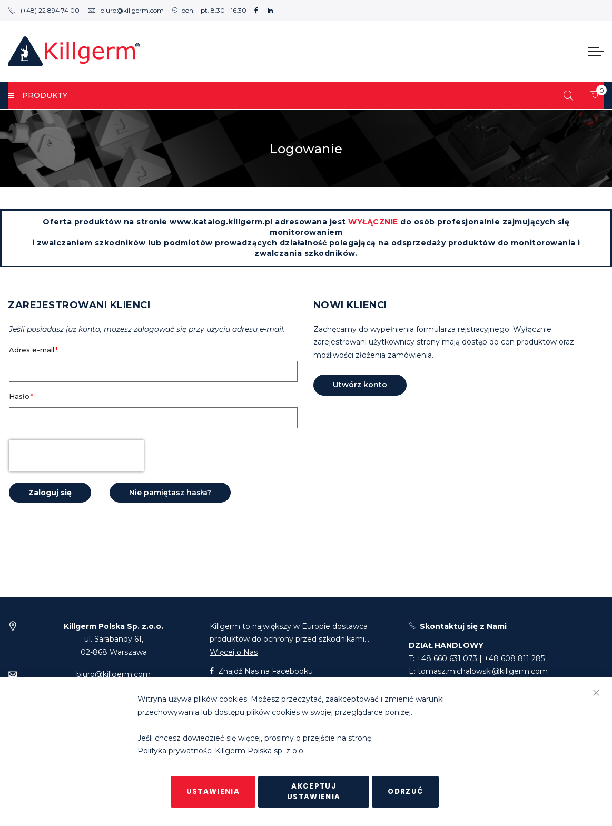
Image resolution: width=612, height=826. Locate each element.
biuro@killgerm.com (125, 10)
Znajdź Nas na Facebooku (261, 671)
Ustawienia (213, 791)
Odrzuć (405, 791)
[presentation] (76, 455)
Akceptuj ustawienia (314, 791)
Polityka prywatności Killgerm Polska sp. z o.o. (221, 751)
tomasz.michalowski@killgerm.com (483, 671)
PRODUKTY (37, 95)
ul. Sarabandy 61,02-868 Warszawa (113, 639)
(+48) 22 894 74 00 (44, 10)
